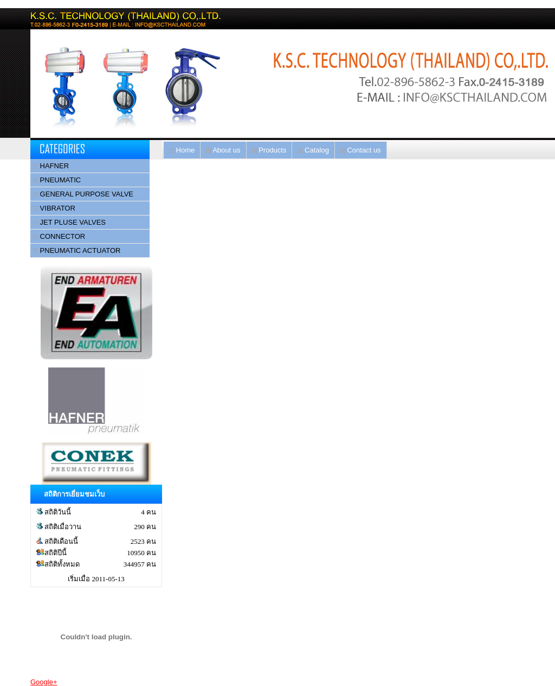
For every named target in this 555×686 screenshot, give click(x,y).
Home (182, 150)
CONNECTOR (59, 236)
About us (223, 150)
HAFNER (51, 166)
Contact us (360, 150)
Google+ (43, 682)
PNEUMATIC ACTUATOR (76, 250)
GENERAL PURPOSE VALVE (83, 194)
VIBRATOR (54, 208)
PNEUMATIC (57, 180)
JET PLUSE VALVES (69, 222)
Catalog (313, 150)
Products (269, 150)
